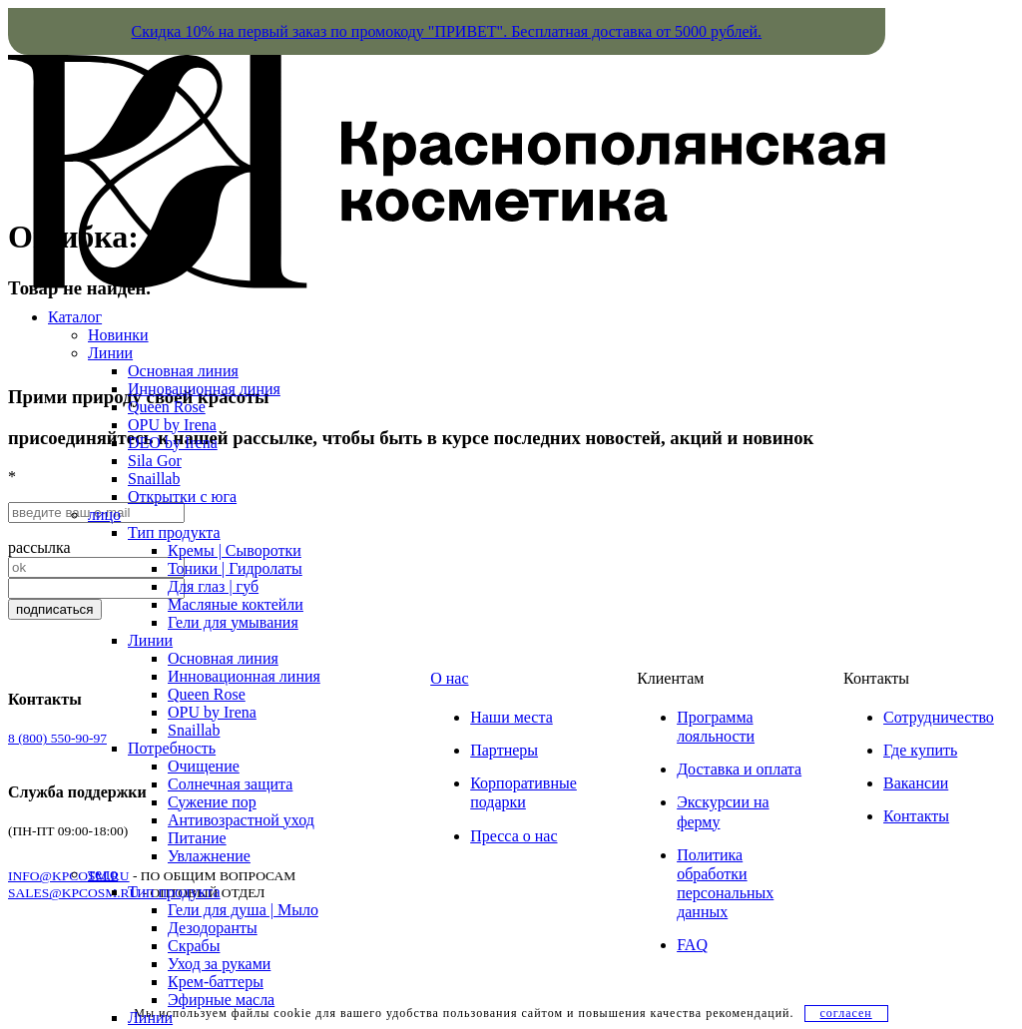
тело (103, 873)
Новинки (118, 334)
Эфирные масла (221, 999)
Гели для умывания (233, 622)
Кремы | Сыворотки (234, 550)
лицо (104, 514)
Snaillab (154, 478)
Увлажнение (209, 855)
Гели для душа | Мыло (243, 909)
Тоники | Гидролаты (235, 568)
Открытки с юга (182, 496)
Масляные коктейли (235, 604)
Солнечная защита (230, 783)
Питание (197, 837)
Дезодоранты (212, 927)
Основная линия (183, 370)
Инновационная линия (204, 388)
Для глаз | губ (213, 586)
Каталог (75, 316)
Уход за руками (219, 963)
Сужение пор (212, 801)
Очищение (204, 766)
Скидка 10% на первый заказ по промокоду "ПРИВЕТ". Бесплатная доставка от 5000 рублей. (447, 31)
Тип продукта (174, 532)
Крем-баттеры (215, 981)
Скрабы (194, 945)
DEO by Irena (173, 442)
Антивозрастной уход (241, 819)
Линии (110, 352)
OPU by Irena (172, 424)
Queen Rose (167, 406)
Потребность (172, 748)
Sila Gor (155, 460)
